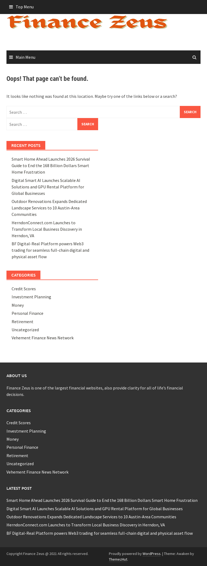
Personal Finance (27, 313)
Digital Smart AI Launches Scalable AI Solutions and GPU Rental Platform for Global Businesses (48, 187)
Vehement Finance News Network (43, 337)
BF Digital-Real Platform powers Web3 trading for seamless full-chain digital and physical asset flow (50, 250)
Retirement (22, 321)
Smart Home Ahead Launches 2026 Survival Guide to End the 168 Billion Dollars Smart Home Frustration (51, 165)
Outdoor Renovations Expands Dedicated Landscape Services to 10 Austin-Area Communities (49, 208)
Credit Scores (24, 288)
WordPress (152, 553)
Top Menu (25, 6)
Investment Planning (31, 296)
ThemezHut (118, 559)
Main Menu (25, 57)
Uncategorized (25, 329)
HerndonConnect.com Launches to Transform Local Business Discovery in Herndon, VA (47, 229)
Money (18, 305)
